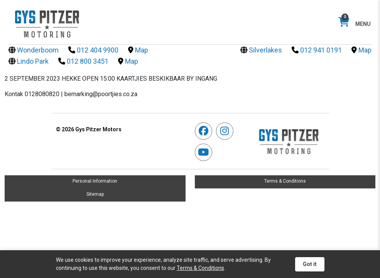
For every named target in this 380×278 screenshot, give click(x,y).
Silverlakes (261, 50)
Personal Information (95, 181)
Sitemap (95, 194)
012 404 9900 (93, 50)
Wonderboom (33, 50)
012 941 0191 (317, 50)
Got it (310, 264)
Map (138, 50)
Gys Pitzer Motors (89, 129)
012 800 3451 (83, 61)
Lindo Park (28, 61)
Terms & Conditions (285, 181)
